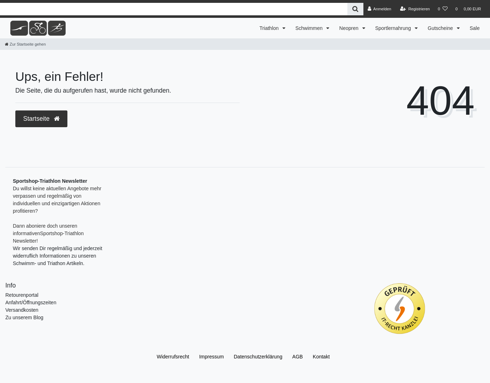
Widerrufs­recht (173, 356)
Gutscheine (441, 28)
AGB (297, 356)
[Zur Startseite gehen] (25, 44)
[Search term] (173, 9)
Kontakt (321, 356)
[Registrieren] (415, 9)
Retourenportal (22, 295)
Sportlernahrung (393, 28)
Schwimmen (309, 28)
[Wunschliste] (442, 9)
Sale (475, 28)
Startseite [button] (41, 118)
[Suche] (355, 9)
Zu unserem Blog (24, 317)
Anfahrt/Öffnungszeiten (30, 302)
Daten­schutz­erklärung (258, 356)
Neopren (349, 28)
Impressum (211, 356)
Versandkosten (22, 310)
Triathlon (269, 28)
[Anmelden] (379, 9)
